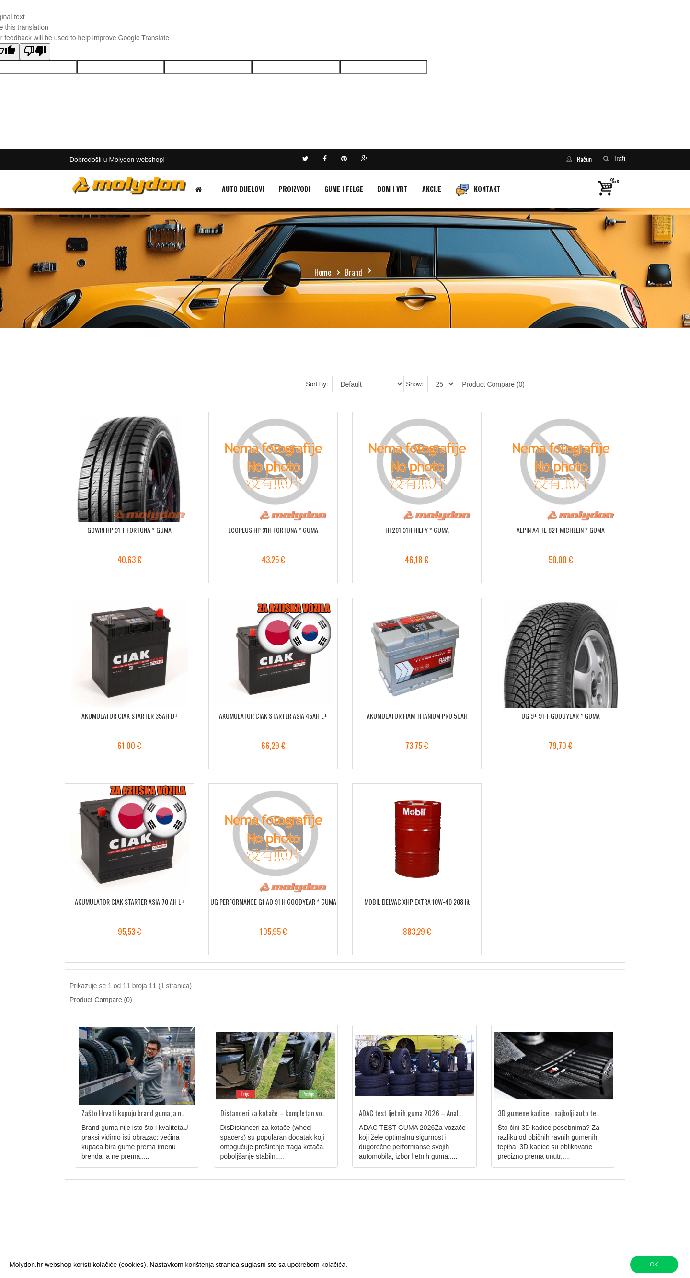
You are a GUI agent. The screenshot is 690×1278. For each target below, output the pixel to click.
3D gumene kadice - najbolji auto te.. (548, 1112)
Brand (353, 272)
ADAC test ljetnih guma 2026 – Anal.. (410, 1112)
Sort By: (317, 384)
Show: (414, 384)
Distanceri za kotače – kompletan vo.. (272, 1112)
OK (654, 1264)
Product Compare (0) (493, 384)
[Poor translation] (35, 51)
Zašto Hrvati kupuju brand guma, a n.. (132, 1112)
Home (323, 272)
